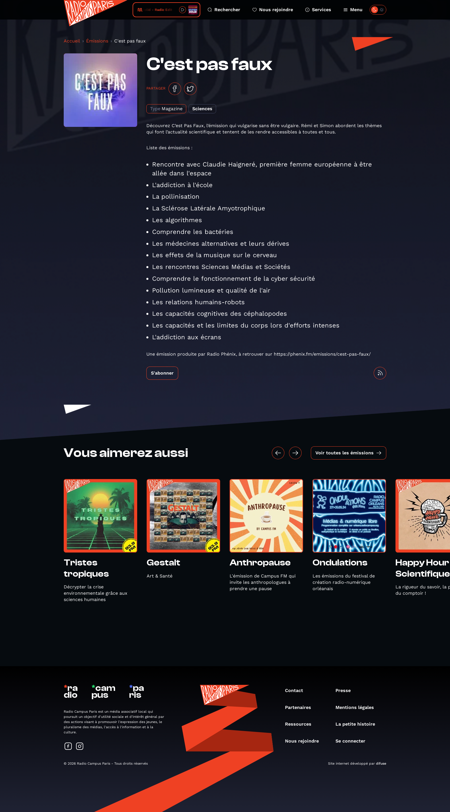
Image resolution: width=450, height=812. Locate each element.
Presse (345, 690)
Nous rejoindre (272, 9)
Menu (352, 9)
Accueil (72, 41)
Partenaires (301, 707)
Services (318, 9)
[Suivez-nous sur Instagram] (79, 747)
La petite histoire (358, 724)
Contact (297, 690)
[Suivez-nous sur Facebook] (68, 747)
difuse (381, 763)
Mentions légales (357, 707)
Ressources (301, 724)
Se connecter (353, 741)
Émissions (97, 41)
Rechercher (223, 9)
